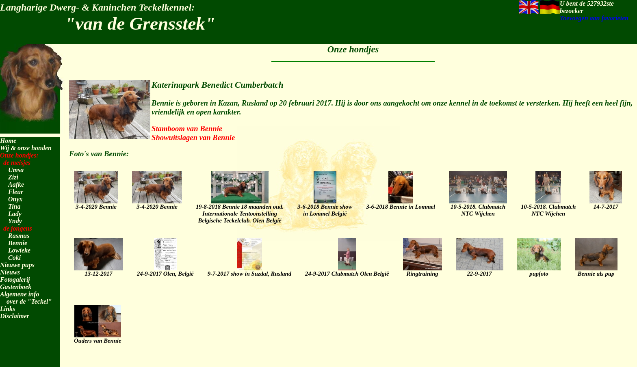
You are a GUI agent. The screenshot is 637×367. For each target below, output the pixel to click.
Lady (15, 213)
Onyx (15, 199)
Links (7, 308)
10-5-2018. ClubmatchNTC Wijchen (478, 206)
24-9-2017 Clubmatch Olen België (347, 270)
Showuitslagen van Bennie (193, 137)
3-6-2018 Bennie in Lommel (400, 203)
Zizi (13, 177)
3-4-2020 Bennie (96, 203)
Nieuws (10, 272)
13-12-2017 (98, 270)
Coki (14, 257)
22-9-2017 (479, 270)
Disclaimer (14, 316)
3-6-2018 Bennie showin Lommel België (324, 206)
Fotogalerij (15, 279)
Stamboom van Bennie (187, 128)
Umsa (16, 169)
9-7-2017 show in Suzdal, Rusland (249, 270)
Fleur (15, 191)
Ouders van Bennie (97, 337)
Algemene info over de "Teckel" (26, 298)
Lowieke (19, 250)
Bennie (17, 243)
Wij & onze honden (26, 148)
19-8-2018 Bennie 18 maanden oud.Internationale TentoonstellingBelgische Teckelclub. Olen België (240, 210)
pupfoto (539, 270)
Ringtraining (422, 270)
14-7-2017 (605, 203)
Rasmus (18, 235)
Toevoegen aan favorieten (594, 18)
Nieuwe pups (17, 264)
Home (8, 140)
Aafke (16, 184)
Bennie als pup (596, 270)
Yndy (15, 221)
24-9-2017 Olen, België (165, 270)
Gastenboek (15, 286)
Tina (14, 206)
